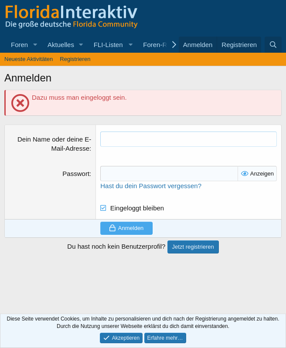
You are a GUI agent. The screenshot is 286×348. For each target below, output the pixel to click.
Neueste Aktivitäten (28, 59)
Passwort (75, 173)
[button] (35, 45)
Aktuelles (61, 44)
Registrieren (75, 59)
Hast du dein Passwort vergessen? (150, 185)
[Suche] (273, 45)
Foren (19, 44)
